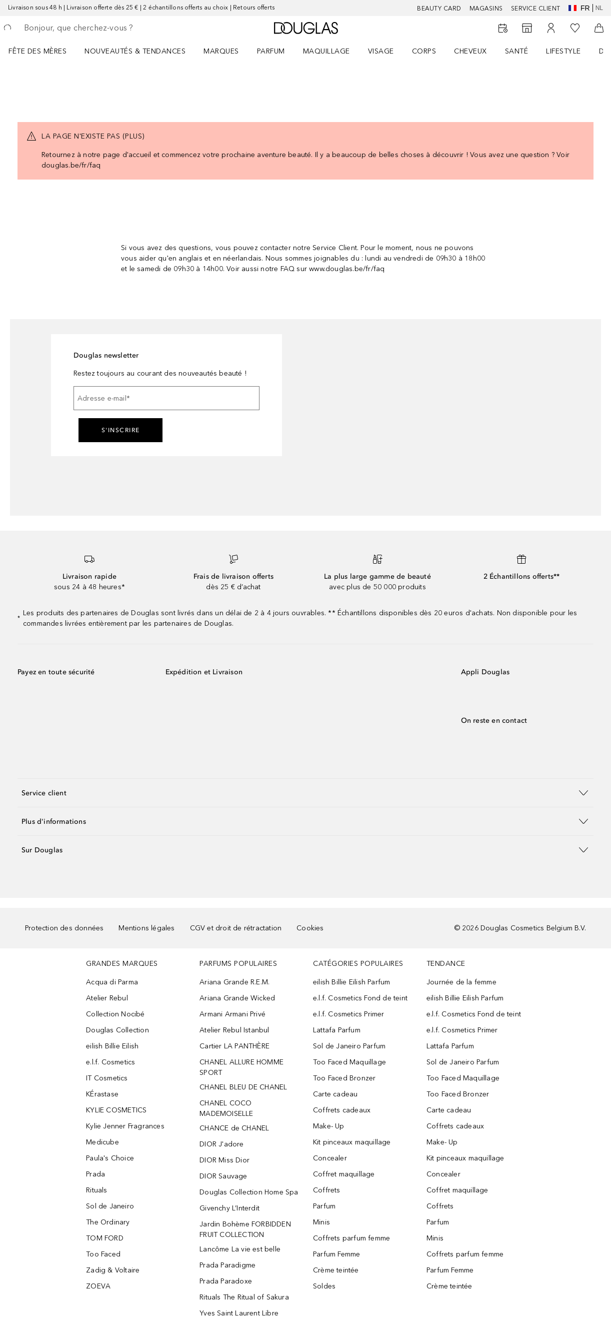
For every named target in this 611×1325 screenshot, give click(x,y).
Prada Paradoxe (226, 1281)
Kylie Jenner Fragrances (125, 1126)
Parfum (324, 1206)
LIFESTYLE (563, 51)
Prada (95, 1174)
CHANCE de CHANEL (234, 1128)
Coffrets (326, 1190)
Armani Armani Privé (233, 1014)
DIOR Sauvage (223, 1176)
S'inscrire (121, 430)
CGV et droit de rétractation (236, 928)
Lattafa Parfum (336, 1030)
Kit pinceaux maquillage (352, 1142)
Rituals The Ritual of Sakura (244, 1297)
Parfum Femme (336, 1254)
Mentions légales (146, 928)
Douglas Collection (117, 1030)
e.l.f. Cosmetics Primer (348, 1014)
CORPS (424, 51)
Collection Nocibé (115, 1014)
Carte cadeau (335, 1094)
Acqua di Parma (112, 982)
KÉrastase (102, 1094)
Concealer (330, 1158)
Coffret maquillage (344, 1174)
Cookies (310, 928)
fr (579, 8)
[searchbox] (95, 28)
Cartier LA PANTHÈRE (235, 1046)
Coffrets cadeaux (341, 1110)
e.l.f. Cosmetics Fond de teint (360, 998)
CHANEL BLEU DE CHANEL (243, 1087)
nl (599, 8)
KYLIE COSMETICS (116, 1110)
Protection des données (64, 928)
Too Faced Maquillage (349, 1062)
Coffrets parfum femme (351, 1238)
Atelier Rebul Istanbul (234, 1030)
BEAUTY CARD (439, 8)
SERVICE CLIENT (535, 8)
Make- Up (328, 1126)
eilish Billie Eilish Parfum (351, 982)
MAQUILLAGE (326, 51)
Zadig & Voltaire (113, 1270)
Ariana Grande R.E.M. (235, 982)
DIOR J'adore (222, 1144)
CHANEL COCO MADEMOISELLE (226, 1108)
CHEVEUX (470, 51)
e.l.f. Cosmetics (110, 1062)
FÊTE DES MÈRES (37, 51)
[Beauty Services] (503, 28)
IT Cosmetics (107, 1078)
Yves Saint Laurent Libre (239, 1313)
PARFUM (271, 51)
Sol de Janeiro (110, 1206)
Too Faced (103, 1254)
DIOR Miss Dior (225, 1160)
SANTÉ (516, 51)
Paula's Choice (110, 1158)
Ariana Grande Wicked (237, 998)
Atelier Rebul (107, 998)
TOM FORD (105, 1238)
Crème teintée (336, 1270)
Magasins (486, 8)
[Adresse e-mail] (167, 398)
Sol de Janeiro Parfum (349, 1046)
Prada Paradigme (228, 1265)
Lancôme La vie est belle (240, 1249)
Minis (321, 1222)
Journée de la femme (461, 982)
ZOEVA (98, 1286)
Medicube (102, 1142)
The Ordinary (108, 1222)
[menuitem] (44, 51)
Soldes (324, 1286)
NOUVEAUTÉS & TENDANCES (135, 51)
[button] (306, 792)
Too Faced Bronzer (344, 1078)
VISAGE (381, 51)
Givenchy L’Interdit (230, 1208)
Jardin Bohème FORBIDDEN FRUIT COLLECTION (245, 1229)
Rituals (96, 1190)
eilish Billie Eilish (112, 1046)
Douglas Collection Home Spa (249, 1192)
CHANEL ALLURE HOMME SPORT (242, 1067)
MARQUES (221, 51)
